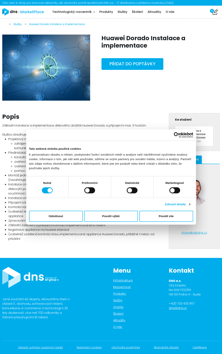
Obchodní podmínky (127, 347)
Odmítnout (56, 216)
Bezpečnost (122, 287)
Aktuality (154, 12)
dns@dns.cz (178, 308)
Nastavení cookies (89, 347)
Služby (122, 12)
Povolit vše (166, 216)
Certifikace (202, 347)
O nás (170, 12)
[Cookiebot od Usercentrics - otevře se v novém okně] (176, 135)
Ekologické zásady (168, 347)
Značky (118, 307)
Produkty (106, 12)
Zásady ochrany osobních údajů (42, 347)
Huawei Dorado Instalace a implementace (57, 24)
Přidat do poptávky (132, 64)
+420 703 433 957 (182, 303)
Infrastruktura (123, 280)
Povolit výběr (111, 216)
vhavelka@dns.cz (194, 233)
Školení (137, 12)
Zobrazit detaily (175, 204)
